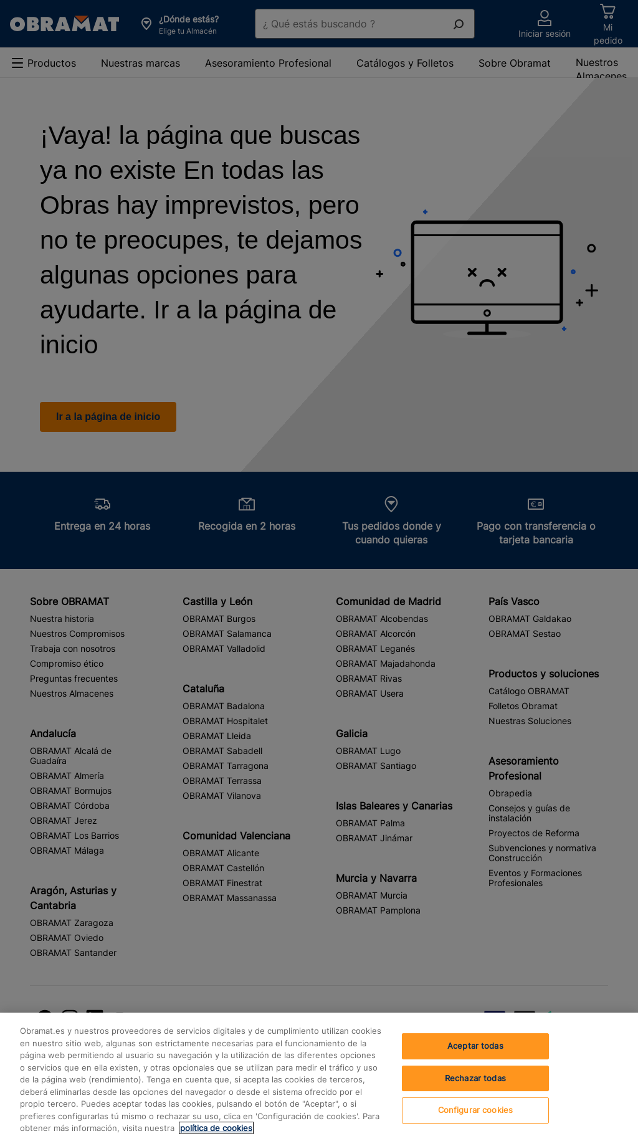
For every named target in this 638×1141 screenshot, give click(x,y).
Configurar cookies (475, 1110)
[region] (319, 1077)
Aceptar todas (475, 1046)
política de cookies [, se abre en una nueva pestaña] (216, 1128)
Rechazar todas (475, 1078)
